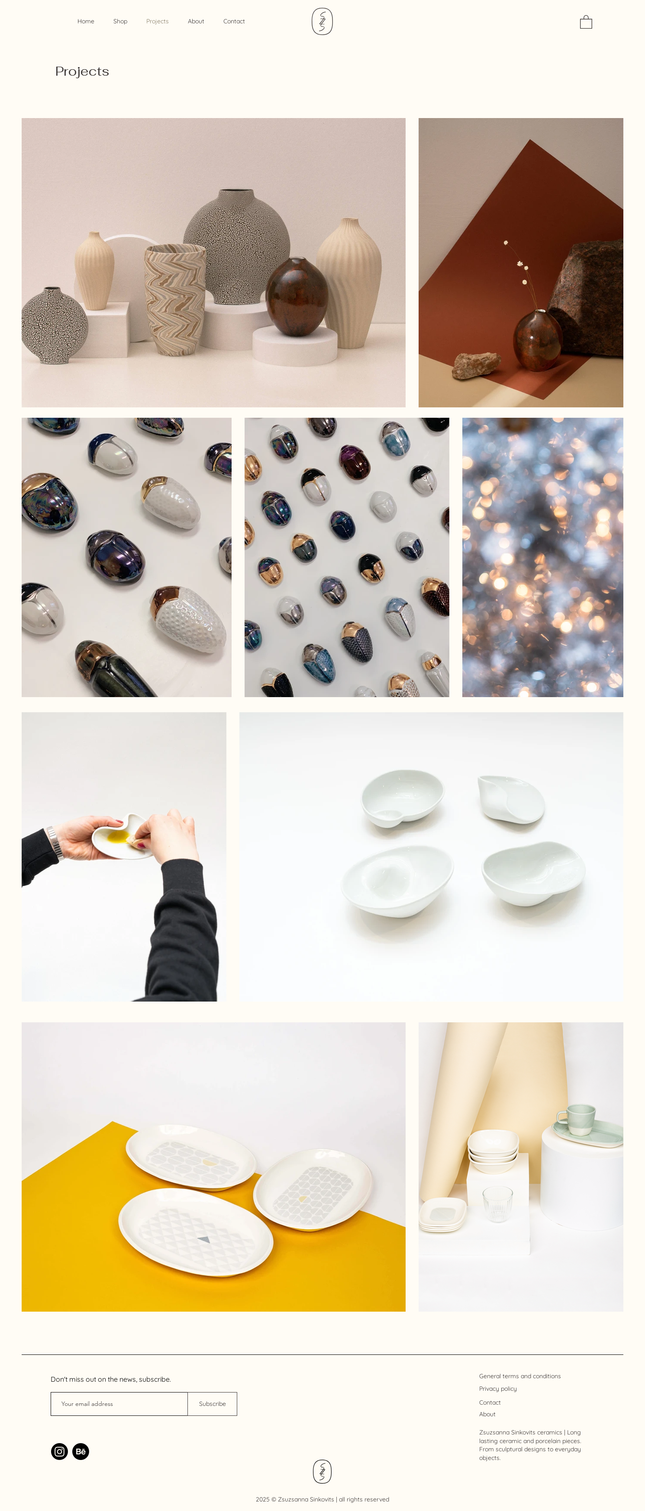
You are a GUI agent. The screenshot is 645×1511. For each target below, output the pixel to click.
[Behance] (80, 1451)
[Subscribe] (212, 1404)
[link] (586, 21)
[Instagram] (59, 1451)
